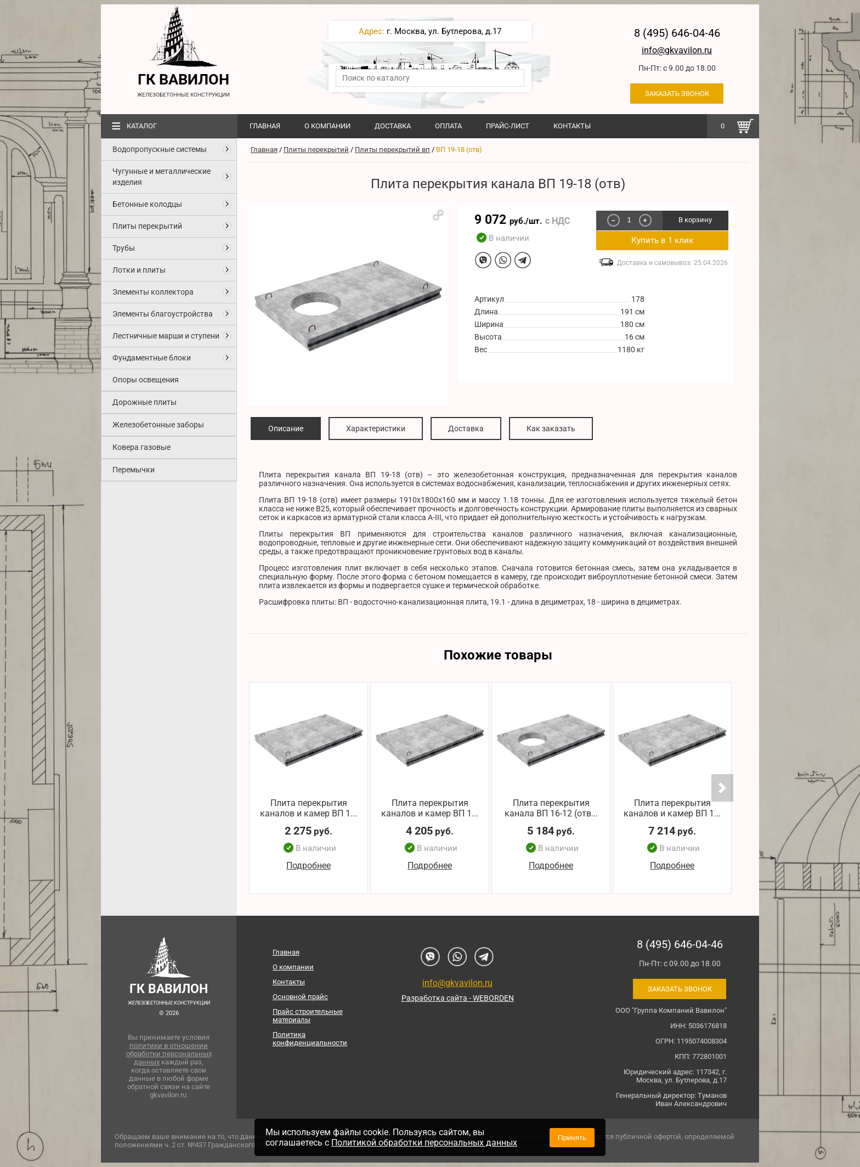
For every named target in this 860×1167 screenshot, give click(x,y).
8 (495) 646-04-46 (677, 33)
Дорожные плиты (144, 402)
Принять (572, 1138)
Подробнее (308, 866)
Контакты (572, 126)
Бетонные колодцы (147, 204)
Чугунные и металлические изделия (161, 177)
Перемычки (133, 469)
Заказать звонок (677, 93)
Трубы (123, 248)
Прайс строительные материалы (308, 1015)
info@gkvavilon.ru (677, 50)
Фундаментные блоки (151, 357)
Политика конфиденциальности (310, 1038)
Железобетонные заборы (158, 424)
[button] (438, 215)
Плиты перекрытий (147, 226)
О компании (327, 126)
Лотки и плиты (139, 270)
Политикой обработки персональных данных (424, 1142)
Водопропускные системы (159, 149)
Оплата (448, 126)
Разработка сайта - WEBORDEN (457, 998)
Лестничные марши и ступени (165, 335)
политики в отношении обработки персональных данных (169, 1053)
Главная (265, 126)
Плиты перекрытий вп (392, 149)
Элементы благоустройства (162, 313)
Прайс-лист (507, 126)
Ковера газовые (141, 447)
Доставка (393, 126)
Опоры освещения (145, 379)
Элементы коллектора (153, 291)
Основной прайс (300, 997)
